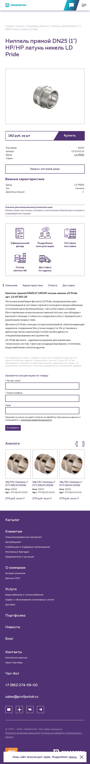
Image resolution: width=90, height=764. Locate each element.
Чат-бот (12, 673)
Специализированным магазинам (23, 537)
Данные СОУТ (12, 578)
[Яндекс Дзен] (19, 709)
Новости (12, 627)
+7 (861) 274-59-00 (21, 685)
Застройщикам (13, 542)
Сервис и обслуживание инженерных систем (29, 599)
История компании (15, 573)
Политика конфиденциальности (22, 733)
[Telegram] (40, 709)
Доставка (10, 604)
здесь (72, 756)
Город (8, 405)
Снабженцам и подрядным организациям (27, 547)
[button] (77, 443)
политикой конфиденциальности (36, 420)
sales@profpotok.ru (21, 696)
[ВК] (29, 709)
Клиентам (13, 531)
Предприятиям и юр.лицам (19, 556)
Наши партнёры (14, 662)
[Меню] (83, 5)
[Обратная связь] (71, 5)
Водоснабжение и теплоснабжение (24, 594)
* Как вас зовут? (13, 381)
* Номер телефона (13, 393)
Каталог (12, 520)
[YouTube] (8, 709)
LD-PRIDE (79, 155)
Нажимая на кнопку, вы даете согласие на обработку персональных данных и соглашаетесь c (42, 418)
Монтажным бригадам (17, 552)
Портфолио (15, 615)
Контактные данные (16, 657)
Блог (9, 638)
